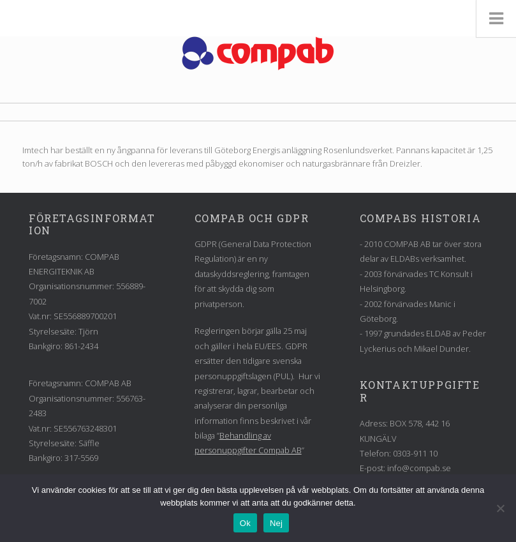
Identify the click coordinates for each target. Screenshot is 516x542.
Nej (276, 523)
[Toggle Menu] (496, 18)
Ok (245, 523)
